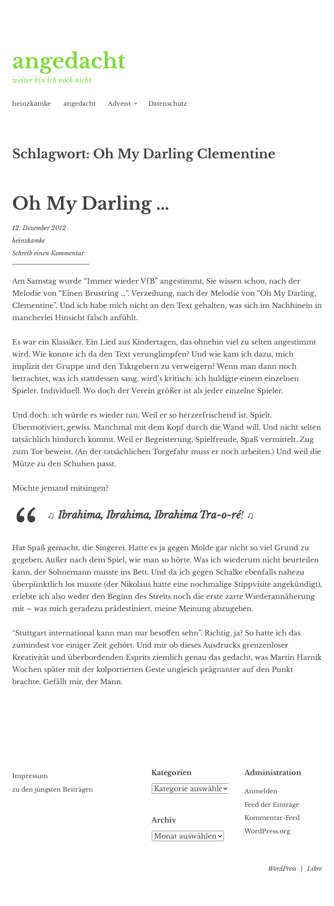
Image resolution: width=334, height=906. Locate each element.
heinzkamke (31, 103)
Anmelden (260, 791)
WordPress (282, 869)
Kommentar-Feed (272, 818)
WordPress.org (267, 831)
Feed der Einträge (271, 805)
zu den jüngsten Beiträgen (52, 789)
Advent (119, 103)
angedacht (68, 61)
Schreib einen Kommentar (48, 253)
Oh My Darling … (90, 203)
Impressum (30, 776)
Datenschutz (167, 103)
